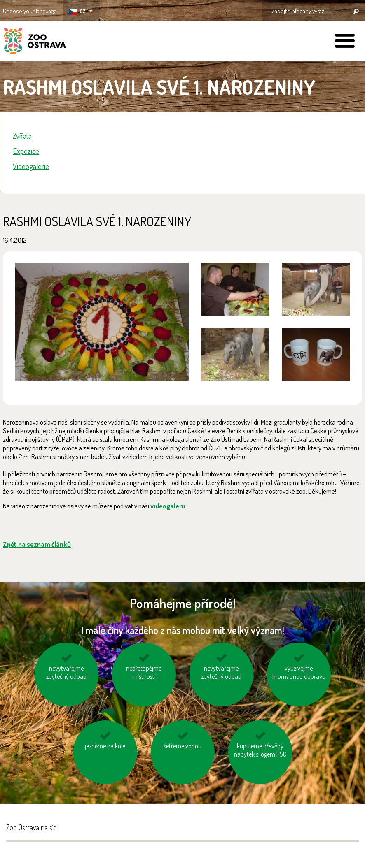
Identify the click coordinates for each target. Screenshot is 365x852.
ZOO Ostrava (35, 42)
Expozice (26, 151)
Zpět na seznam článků (37, 544)
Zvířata (22, 135)
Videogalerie (31, 166)
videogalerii (167, 505)
